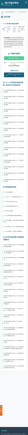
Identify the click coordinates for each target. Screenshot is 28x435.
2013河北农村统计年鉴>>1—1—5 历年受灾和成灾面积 (13, 161)
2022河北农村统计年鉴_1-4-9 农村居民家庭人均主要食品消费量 (13, 328)
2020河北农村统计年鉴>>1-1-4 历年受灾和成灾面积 (14, 116)
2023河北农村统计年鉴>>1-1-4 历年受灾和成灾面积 (14, 97)
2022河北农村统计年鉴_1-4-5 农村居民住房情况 (13, 341)
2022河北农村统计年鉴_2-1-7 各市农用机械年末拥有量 (13, 264)
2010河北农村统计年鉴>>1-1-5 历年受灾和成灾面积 (14, 180)
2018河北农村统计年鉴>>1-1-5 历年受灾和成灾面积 (14, 129)
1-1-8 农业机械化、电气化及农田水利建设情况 (14, 221)
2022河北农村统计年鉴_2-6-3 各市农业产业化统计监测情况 (13, 283)
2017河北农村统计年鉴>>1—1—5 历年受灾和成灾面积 (13, 135)
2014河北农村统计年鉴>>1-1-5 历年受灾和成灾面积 (14, 154)
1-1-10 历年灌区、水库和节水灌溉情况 (13, 231)
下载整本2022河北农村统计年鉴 (14, 75)
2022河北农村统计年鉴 (10, 11)
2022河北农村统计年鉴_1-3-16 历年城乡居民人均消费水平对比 (14, 360)
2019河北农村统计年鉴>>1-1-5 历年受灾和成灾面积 (14, 123)
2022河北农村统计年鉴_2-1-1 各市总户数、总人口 (13, 322)
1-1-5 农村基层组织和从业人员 (11, 206)
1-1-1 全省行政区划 (8, 192)
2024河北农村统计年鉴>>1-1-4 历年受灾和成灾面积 (14, 91)
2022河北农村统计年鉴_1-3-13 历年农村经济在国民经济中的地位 (14, 366)
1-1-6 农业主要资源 (8, 210)
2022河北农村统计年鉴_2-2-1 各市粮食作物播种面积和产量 (13, 271)
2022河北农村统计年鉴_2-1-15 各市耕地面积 (14, 258)
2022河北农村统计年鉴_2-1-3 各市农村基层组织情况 (13, 315)
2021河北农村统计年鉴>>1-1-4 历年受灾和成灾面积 (14, 110)
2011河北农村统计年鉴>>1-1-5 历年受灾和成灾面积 (14, 174)
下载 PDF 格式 (14, 58)
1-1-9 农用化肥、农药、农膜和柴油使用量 (14, 226)
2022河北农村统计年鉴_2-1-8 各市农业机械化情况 (13, 290)
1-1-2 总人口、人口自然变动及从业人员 (13, 196)
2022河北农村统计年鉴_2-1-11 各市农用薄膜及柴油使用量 (14, 245)
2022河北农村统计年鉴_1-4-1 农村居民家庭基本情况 (13, 354)
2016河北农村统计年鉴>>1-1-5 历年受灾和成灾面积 (14, 142)
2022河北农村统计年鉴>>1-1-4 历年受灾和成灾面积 (14, 103)
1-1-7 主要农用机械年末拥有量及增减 (13, 215)
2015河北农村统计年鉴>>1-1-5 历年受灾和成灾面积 (14, 148)
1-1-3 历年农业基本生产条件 (10, 201)
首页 (2, 11)
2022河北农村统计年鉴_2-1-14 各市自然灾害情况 (14, 296)
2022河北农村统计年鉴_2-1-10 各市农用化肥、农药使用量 (14, 252)
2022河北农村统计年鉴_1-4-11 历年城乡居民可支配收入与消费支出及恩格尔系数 (14, 347)
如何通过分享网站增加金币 (14, 65)
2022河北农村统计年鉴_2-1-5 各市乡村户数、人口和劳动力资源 (13, 309)
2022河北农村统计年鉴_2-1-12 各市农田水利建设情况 (14, 303)
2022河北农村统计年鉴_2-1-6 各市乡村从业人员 (13, 277)
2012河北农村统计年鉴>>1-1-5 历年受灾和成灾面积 (14, 167)
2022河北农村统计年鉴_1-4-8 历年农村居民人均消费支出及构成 (13, 335)
